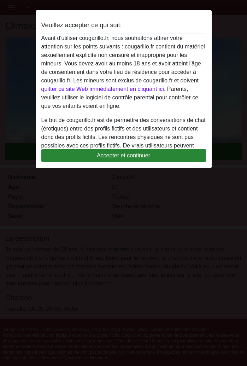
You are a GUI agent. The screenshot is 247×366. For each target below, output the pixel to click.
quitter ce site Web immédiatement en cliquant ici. (103, 89)
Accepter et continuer (123, 155)
